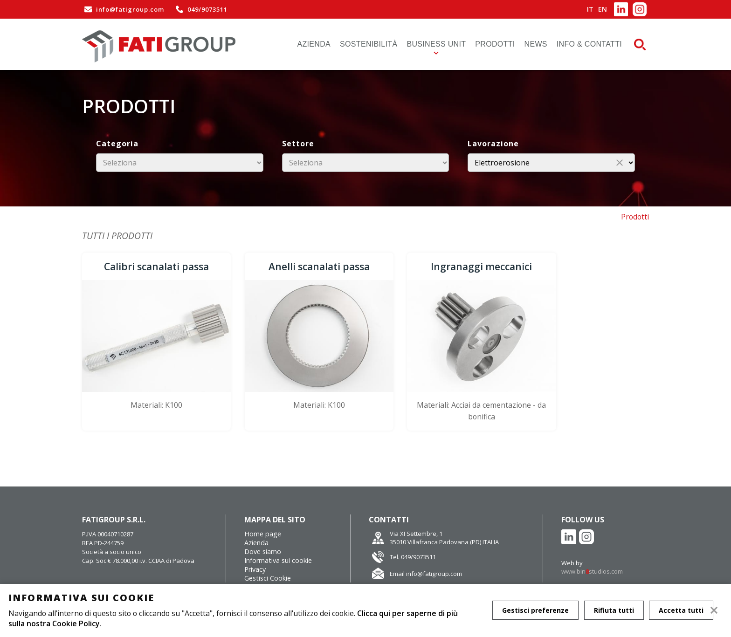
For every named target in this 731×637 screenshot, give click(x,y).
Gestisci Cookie (267, 560)
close (619, 162)
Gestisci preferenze (535, 610)
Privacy (255, 552)
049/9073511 (200, 9)
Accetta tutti (681, 610)
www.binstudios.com (592, 554)
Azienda (314, 44)
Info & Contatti (589, 44)
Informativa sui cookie (278, 543)
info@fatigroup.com (123, 9)
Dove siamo (262, 534)
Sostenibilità (368, 44)
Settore (298, 143)
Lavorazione (493, 143)
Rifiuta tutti (614, 610)
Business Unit (436, 44)
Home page (262, 516)
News (535, 44)
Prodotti (495, 44)
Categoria (117, 143)
